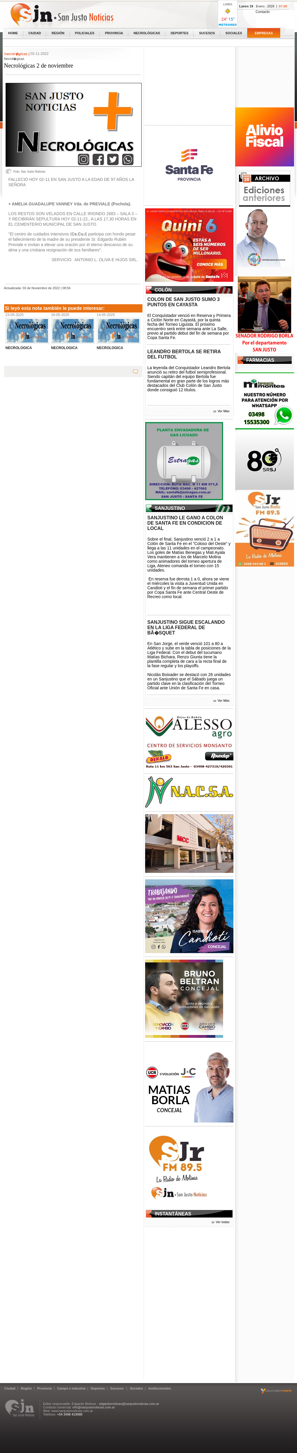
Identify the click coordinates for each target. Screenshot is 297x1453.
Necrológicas (147, 33)
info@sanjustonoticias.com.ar (93, 1407)
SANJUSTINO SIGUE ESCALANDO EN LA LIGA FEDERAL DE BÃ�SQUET (186, 627)
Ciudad (35, 33)
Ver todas (222, 1222)
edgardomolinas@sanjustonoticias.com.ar (129, 1403)
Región (58, 33)
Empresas (264, 33)
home (13, 33)
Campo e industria (71, 1388)
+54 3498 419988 (69, 1414)
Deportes (180, 33)
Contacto (262, 12)
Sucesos (207, 33)
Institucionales (159, 1388)
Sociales (233, 33)
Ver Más (223, 411)
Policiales (84, 33)
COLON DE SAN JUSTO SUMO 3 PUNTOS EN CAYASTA (183, 302)
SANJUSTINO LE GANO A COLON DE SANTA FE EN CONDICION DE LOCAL (185, 523)
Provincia (114, 33)
